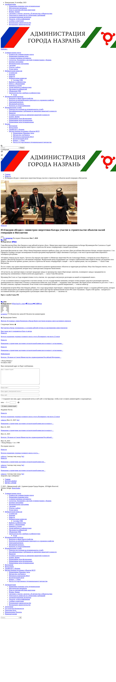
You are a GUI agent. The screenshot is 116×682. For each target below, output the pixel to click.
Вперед (9, 339)
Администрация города (13, 31)
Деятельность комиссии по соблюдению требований (27, 577)
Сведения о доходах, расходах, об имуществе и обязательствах (30, 575)
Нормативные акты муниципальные (21, 544)
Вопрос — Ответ (15, 560)
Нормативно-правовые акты (18, 34)
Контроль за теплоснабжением (19, 527)
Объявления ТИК (15, 69)
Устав (15, 73)
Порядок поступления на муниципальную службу (26, 531)
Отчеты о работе (14, 45)
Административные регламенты (20, 36)
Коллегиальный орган (16, 559)
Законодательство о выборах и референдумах (24, 71)
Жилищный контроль (16, 526)
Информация (5, 332)
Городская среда (10, 591)
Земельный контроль (16, 524)
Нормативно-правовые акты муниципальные (24, 567)
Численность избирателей (18, 67)
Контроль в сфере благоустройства (21, 520)
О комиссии (13, 51)
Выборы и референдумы (17, 60)
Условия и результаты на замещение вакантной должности (29, 537)
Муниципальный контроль (14, 518)
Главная (7, 460)
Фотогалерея (9, 548)
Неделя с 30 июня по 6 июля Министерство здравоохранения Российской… (27, 418)
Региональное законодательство (20, 584)
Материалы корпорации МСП (19, 557)
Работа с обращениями (17, 62)
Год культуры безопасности (14, 589)
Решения (12, 52)
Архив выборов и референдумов (20, 65)
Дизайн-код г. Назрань (12, 549)
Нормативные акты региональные (20, 542)
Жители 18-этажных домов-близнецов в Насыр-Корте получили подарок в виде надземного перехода (36, 299)
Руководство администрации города (21, 32)
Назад (3, 339)
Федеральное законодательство (19, 586)
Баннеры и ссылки (15, 63)
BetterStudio (16, 469)
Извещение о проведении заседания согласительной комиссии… (23, 443)
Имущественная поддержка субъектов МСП (20, 551)
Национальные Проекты (13, 593)
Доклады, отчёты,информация (19, 580)
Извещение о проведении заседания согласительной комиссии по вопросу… (27, 404)
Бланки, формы (14, 538)
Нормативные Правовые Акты (19, 553)
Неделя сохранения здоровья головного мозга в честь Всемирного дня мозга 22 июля (30, 398)
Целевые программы (16, 40)
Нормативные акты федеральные (20, 540)
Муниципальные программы (19, 41)
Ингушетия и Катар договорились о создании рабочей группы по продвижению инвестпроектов (34, 306)
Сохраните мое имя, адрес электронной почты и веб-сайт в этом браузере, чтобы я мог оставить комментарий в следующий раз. (47, 380)
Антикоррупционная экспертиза (20, 578)
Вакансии (12, 535)
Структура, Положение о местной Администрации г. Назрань (30, 38)
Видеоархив (9, 546)
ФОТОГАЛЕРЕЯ (11, 462)
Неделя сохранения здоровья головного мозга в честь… (20, 434)
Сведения (12, 43)
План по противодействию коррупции (22, 571)
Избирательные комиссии (18, 56)
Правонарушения (11, 595)
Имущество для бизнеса (17, 555)
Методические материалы (18, 569)
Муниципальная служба (13, 529)
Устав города (13, 47)
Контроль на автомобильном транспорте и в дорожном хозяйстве (31, 522)
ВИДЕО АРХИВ (10, 464)
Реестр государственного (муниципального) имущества (28, 562)
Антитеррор (9, 588)
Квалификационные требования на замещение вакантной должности (33, 533)
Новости (12, 54)
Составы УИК (18, 58)
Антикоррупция (10, 566)
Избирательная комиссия (13, 49)
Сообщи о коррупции (16, 582)
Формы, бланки (14, 573)
